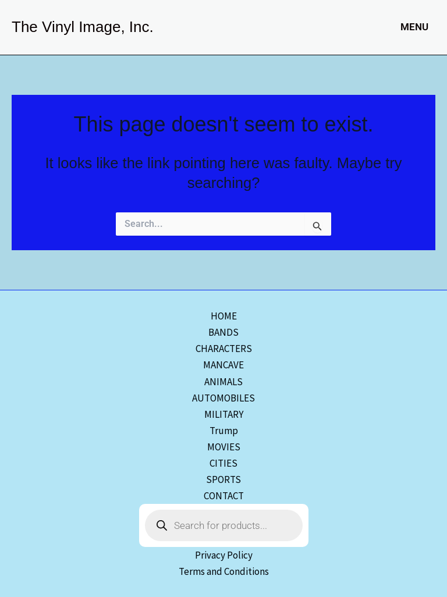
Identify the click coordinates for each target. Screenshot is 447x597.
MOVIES (223, 446)
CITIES (223, 463)
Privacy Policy (224, 555)
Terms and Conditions (224, 571)
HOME (224, 316)
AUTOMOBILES (223, 398)
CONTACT (224, 495)
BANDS (223, 332)
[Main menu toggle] (411, 27)
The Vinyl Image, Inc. (83, 26)
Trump (224, 430)
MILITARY (223, 414)
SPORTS (223, 479)
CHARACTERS (224, 348)
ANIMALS (223, 381)
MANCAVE (223, 364)
